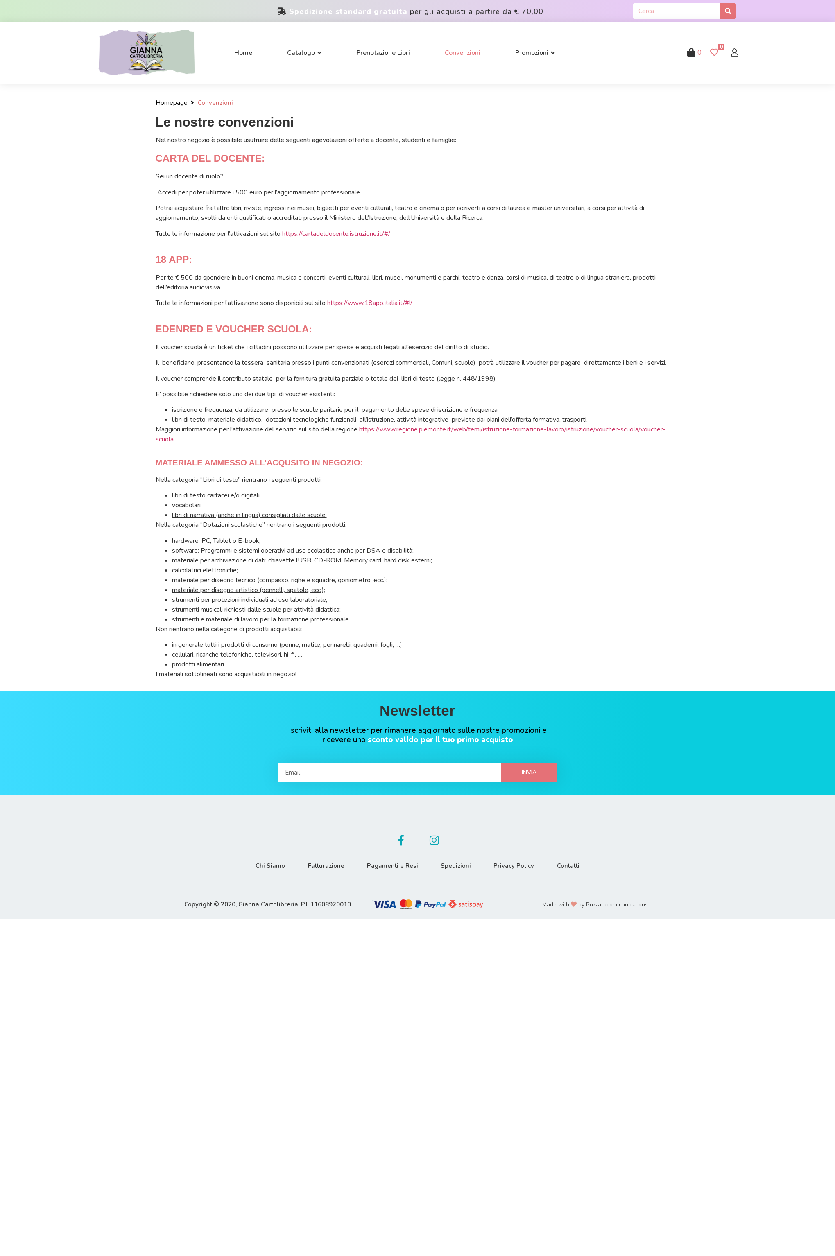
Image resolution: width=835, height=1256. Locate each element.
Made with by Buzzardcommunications (595, 904)
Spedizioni (457, 866)
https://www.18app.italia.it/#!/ (369, 302)
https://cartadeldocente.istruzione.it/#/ (336, 233)
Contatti (573, 866)
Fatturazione (323, 866)
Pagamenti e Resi (391, 866)
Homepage (172, 103)
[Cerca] (728, 11)
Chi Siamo (266, 866)
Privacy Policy (517, 866)
